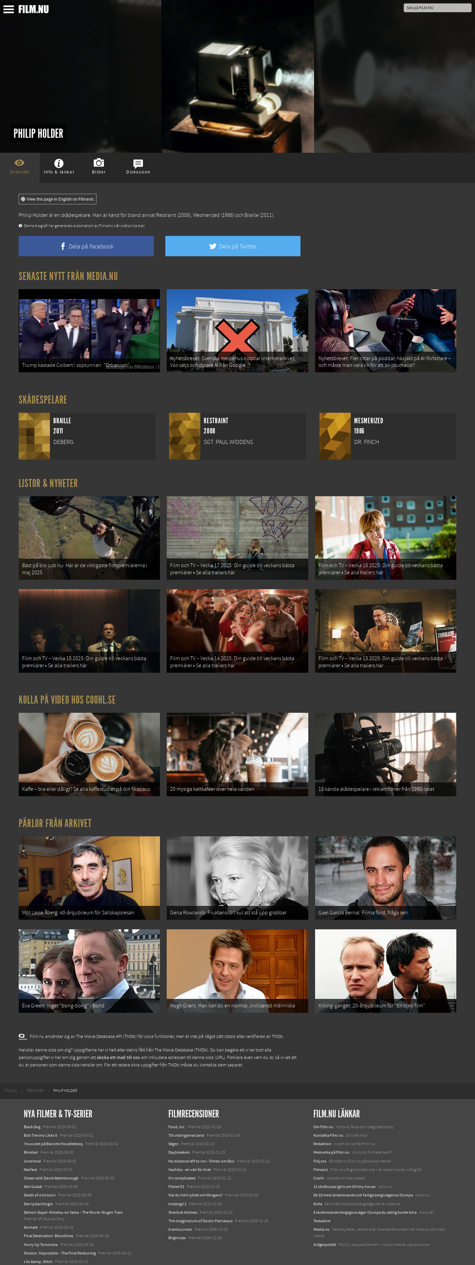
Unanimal (32, 1143)
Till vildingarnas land (186, 1118)
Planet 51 (176, 1169)
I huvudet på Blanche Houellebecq (53, 1126)
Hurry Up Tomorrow (41, 1227)
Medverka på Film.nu (331, 1135)
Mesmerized (206, 215)
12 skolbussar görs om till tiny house (344, 1169)
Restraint (166, 215)
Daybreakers (179, 1135)
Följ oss (319, 1143)
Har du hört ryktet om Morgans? (195, 1177)
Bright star (177, 1220)
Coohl (318, 1160)
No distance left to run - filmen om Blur (201, 1143)
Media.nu (321, 1212)
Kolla (317, 1186)
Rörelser (31, 1135)
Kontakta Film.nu (328, 1118)
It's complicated (182, 1160)
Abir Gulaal (33, 1169)
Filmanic (320, 1152)
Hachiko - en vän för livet (189, 1152)
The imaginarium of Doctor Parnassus (200, 1203)
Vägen (173, 1126)
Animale (31, 1210)
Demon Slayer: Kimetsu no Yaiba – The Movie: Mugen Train (73, 1194)
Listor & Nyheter (48, 480)
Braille (251, 215)
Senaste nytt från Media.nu (68, 276)
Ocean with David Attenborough (51, 1160)
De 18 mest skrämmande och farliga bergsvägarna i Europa (363, 1177)
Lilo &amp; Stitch (38, 1244)
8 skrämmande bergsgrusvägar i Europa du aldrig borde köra (365, 1194)
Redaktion (322, 1126)
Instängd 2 (177, 1186)
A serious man (180, 1212)
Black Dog (32, 1109)
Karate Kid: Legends (41, 1252)
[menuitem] (11, 1073)
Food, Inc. (176, 1109)
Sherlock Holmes (182, 1194)
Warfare (30, 1152)
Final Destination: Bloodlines (48, 1218)
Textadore (321, 1203)
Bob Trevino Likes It (40, 1118)
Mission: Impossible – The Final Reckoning (60, 1235)
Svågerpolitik (324, 1227)
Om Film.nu (323, 1109)
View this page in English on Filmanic (57, 199)
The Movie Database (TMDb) (181, 1032)
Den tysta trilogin (38, 1186)
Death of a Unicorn (40, 1177)
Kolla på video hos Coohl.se (67, 691)
